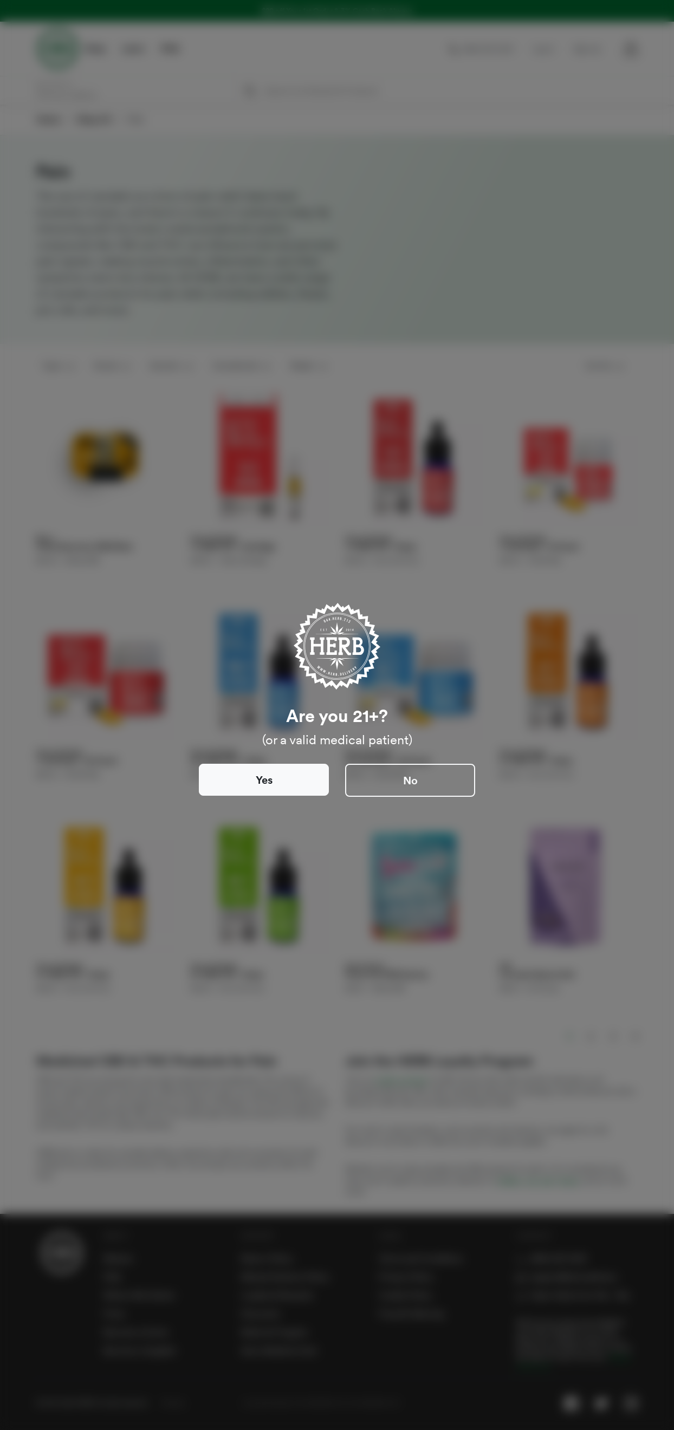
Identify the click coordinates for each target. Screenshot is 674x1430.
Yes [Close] (264, 780)
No (410, 781)
